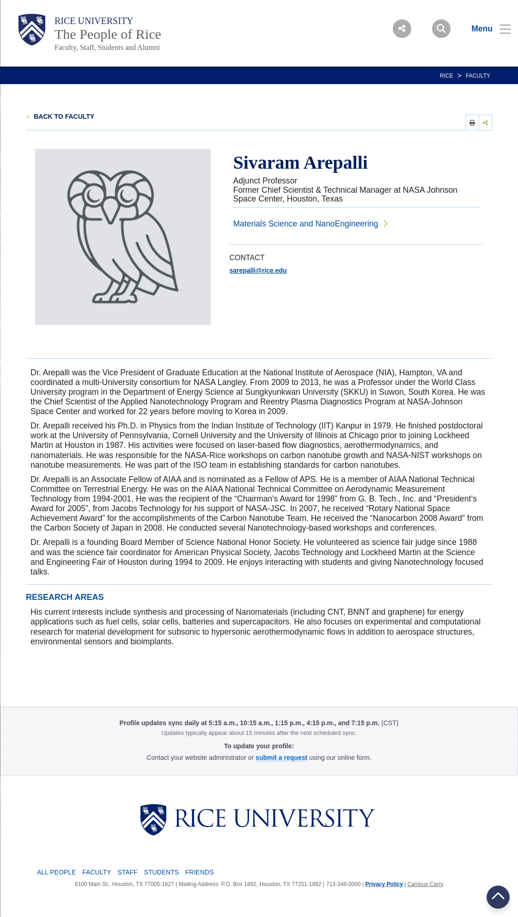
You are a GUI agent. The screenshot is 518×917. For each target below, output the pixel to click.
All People (56, 872)
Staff (127, 872)
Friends (199, 872)
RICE (446, 76)
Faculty (478, 76)
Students (161, 872)
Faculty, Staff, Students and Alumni (107, 47)
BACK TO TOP (498, 897)
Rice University (94, 20)
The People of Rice (108, 34)
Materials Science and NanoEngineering (305, 223)
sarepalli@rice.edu (257, 270)
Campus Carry (425, 884)
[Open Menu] (485, 29)
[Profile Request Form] (281, 757)
